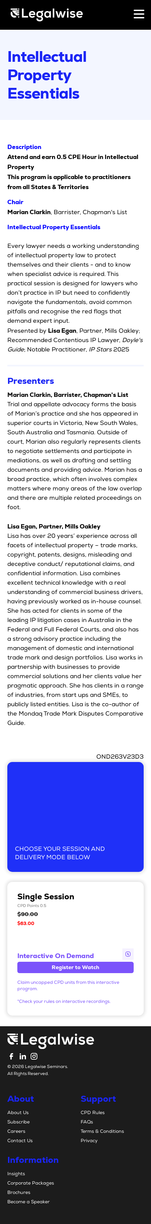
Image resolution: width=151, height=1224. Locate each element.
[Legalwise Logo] (46, 15)
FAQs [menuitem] (87, 1122)
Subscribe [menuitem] (18, 1122)
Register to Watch (75, 967)
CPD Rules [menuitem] (93, 1113)
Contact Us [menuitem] (20, 1141)
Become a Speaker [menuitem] (28, 1202)
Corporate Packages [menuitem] (30, 1183)
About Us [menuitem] (18, 1113)
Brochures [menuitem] (18, 1193)
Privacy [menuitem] (89, 1141)
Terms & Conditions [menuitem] (102, 1131)
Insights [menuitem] (16, 1174)
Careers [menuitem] (16, 1131)
